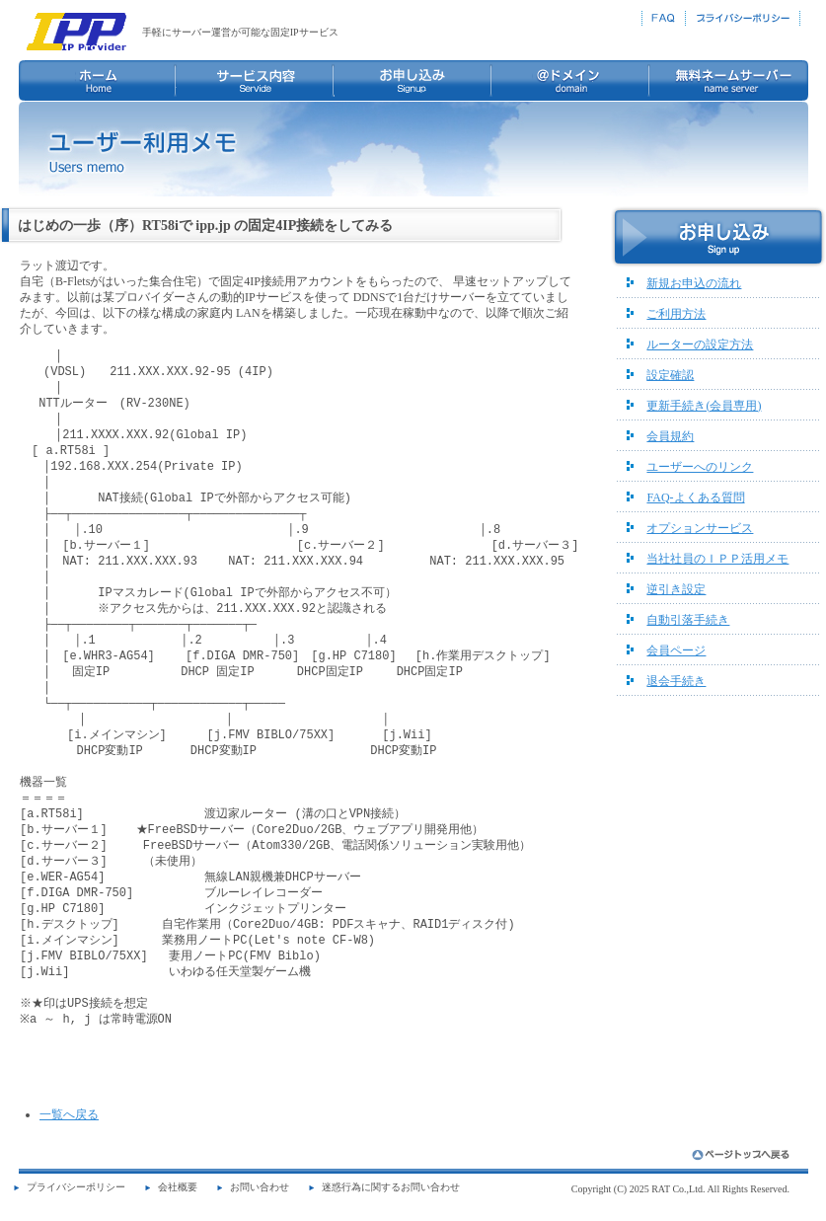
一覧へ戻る (69, 1114)
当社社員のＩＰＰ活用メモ (717, 559)
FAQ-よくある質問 (695, 497)
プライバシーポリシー (76, 1187)
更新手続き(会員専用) (703, 406)
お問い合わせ (259, 1187)
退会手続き (676, 681)
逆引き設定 (676, 589)
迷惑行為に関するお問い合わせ (391, 1187)
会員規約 (670, 436)
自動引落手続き (687, 620)
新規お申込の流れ (693, 283)
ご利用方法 (676, 314)
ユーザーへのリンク (699, 467)
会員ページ (676, 650)
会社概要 (177, 1187)
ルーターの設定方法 (699, 344)
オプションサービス (699, 528)
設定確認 (670, 375)
